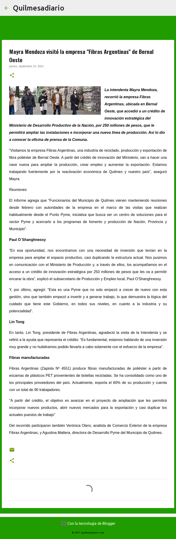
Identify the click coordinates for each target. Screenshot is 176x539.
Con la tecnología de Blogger (88, 523)
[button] (12, 76)
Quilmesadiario (38, 8)
